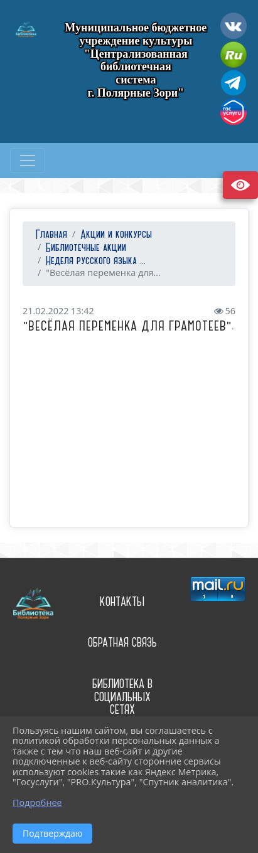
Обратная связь (122, 642)
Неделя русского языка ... (96, 261)
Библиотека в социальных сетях (122, 697)
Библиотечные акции (86, 248)
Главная (50, 235)
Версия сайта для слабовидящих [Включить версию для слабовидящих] (240, 185)
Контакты (122, 602)
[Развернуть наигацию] (27, 160)
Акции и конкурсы (116, 235)
